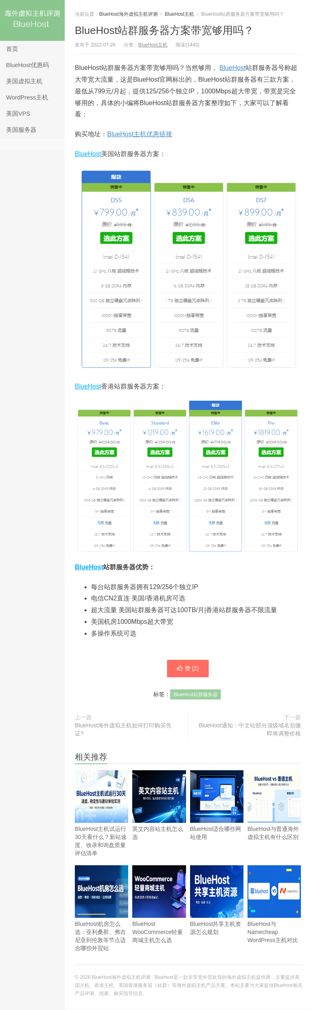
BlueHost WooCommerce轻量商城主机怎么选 (159, 916)
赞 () (188, 669)
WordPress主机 (27, 97)
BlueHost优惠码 (27, 64)
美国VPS (18, 113)
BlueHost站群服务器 (195, 695)
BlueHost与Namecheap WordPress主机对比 (274, 916)
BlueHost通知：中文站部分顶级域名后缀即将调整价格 (250, 730)
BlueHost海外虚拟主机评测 (32, 20)
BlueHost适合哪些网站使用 (216, 817)
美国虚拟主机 (24, 81)
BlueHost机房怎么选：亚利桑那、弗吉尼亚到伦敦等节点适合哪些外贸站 (101, 920)
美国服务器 (21, 129)
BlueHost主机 (179, 14)
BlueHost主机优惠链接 (139, 134)
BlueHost (232, 67)
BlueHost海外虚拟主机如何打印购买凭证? (123, 730)
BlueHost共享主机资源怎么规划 (216, 912)
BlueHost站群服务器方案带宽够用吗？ (164, 30)
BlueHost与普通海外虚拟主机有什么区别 (274, 817)
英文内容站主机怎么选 (159, 817)
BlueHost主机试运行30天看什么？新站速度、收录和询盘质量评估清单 (101, 825)
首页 (12, 48)
